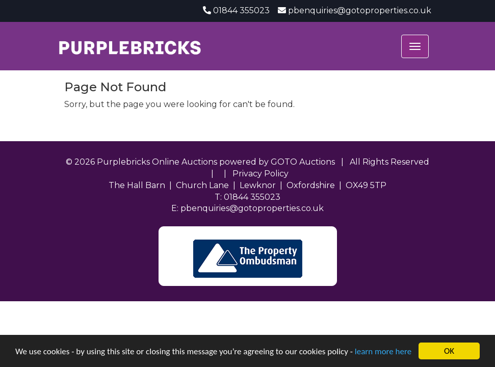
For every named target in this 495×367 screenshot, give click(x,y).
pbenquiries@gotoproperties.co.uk (359, 10)
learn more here (383, 351)
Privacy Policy (260, 173)
